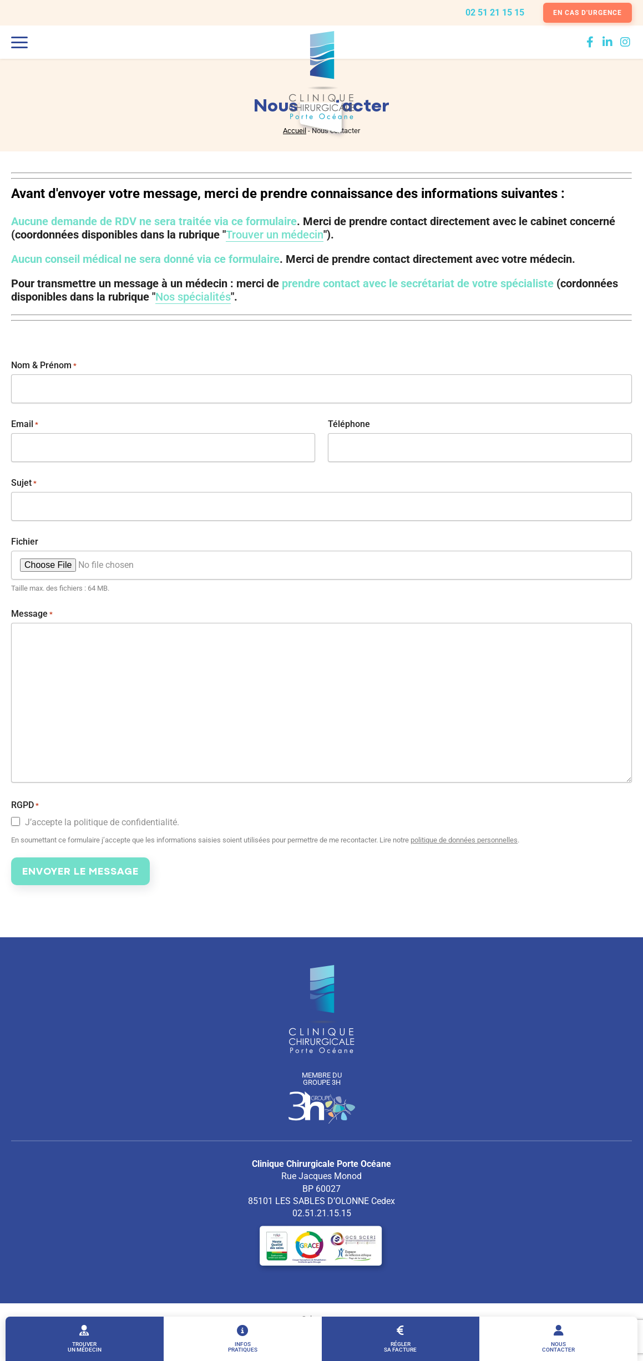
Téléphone (349, 424)
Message (32, 614)
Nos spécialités (193, 296)
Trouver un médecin (85, 1339)
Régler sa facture (400, 1339)
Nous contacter (558, 1339)
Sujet (24, 483)
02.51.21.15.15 (321, 1213)
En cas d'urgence (587, 13)
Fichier (24, 541)
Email (24, 424)
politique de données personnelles (464, 840)
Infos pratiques (242, 1339)
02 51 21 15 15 (494, 12)
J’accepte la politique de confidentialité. (102, 822)
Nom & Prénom (44, 365)
